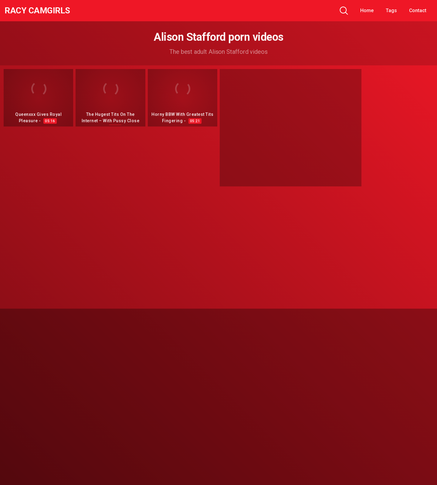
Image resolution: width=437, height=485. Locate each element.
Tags (391, 10)
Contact (417, 10)
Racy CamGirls (37, 10)
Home (367, 10)
